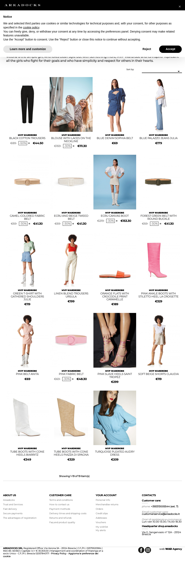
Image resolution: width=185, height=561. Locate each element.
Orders (99, 509)
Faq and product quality (62, 522)
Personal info (103, 500)
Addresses (101, 517)
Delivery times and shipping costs (67, 513)
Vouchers (101, 522)
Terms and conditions (61, 500)
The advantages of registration (19, 517)
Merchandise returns (107, 504)
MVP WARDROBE (27, 135)
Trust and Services (13, 504)
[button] (179, 6)
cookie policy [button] (31, 27)
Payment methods (59, 509)
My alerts (101, 530)
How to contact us (59, 504)
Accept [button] (170, 49)
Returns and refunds (60, 517)
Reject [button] (146, 49)
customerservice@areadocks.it (161, 513)
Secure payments (12, 513)
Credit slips (102, 513)
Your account (106, 495)
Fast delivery (10, 509)
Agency (173, 548)
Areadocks (9, 500)
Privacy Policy (58, 553)
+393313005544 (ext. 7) (164, 506)
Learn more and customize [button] (28, 49)
